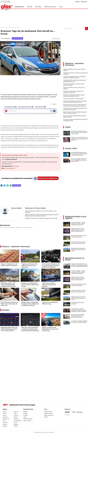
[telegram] (7, 185)
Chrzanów (5, 417)
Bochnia (4, 413)
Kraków (4, 411)
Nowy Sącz (16, 411)
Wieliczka (16, 426)
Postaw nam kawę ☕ (17, 38)
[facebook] (1, 185)
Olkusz (15, 413)
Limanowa (5, 422)
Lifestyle (25, 413)
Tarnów (15, 422)
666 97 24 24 (16, 166)
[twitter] (4, 185)
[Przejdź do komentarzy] (56, 39)
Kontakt (46, 417)
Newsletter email (48, 411)
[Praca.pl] (67, 412)
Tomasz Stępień (6, 38)
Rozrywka (38, 7)
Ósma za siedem (27, 420)
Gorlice (4, 420)
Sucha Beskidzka (17, 420)
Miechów (5, 424)
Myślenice (5, 426)
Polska (68, 127)
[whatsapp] (10, 185)
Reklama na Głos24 (48, 413)
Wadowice (16, 424)
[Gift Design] (67, 414)
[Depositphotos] (80, 412)
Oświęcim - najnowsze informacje (15, 246)
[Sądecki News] (73, 412)
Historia (29, 7)
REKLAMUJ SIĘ (84, 1)
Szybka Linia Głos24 (50, 7)
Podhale (15, 417)
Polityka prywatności (48, 415)
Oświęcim (16, 415)
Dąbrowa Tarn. (6, 419)
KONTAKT (77, 1)
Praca (61, 7)
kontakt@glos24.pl (10, 168)
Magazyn (25, 411)
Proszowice (16, 419)
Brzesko (4, 415)
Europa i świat (71, 148)
